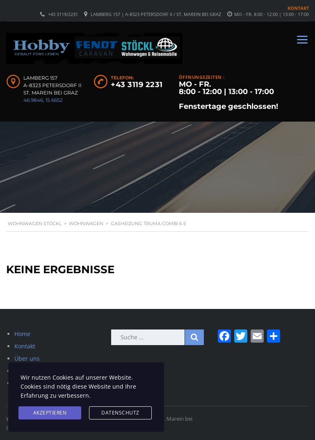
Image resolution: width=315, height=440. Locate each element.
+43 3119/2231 (63, 14)
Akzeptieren (50, 412)
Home (22, 334)
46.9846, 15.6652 (43, 100)
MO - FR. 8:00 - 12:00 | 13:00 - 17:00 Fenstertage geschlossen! (228, 95)
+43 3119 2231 (137, 84)
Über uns (27, 358)
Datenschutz (120, 412)
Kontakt (298, 8)
